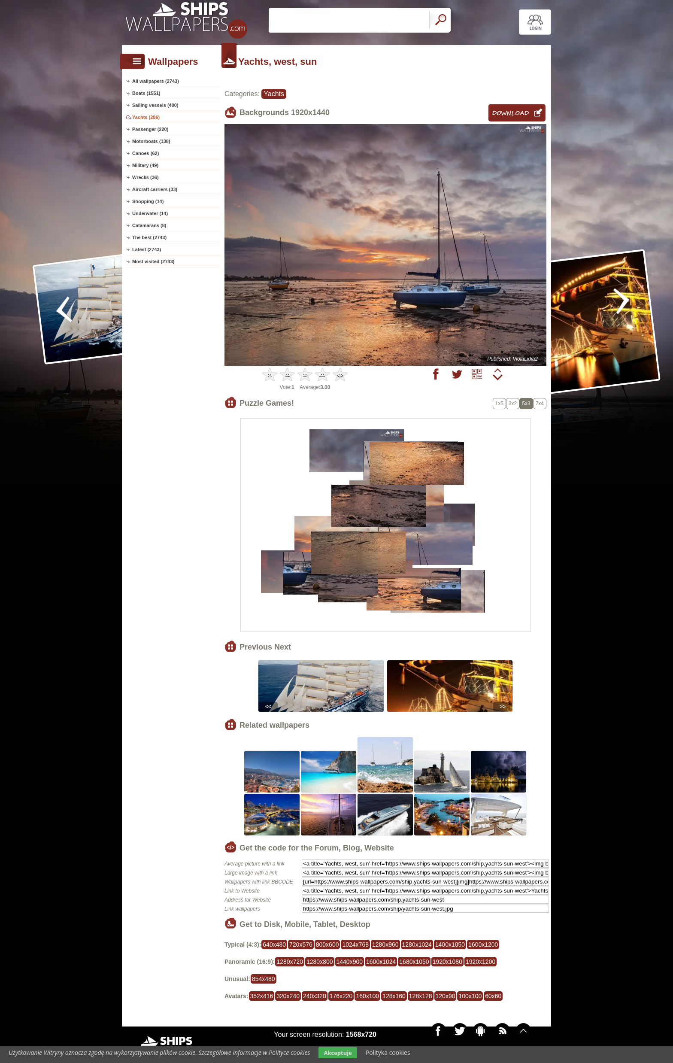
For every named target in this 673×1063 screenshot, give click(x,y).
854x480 (263, 978)
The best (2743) (149, 237)
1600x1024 (381, 961)
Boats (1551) (146, 93)
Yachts (274, 93)
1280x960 (385, 944)
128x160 (394, 996)
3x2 (513, 404)
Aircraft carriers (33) (154, 189)
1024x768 (355, 944)
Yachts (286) (146, 117)
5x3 (526, 404)
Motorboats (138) (151, 141)
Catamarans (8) (149, 225)
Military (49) (145, 165)
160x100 (367, 996)
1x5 (499, 404)
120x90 (445, 996)
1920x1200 (480, 961)
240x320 (314, 996)
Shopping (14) (148, 201)
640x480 (274, 944)
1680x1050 (414, 961)
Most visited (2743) (153, 261)
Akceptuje (338, 1053)
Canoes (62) (145, 153)
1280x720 (289, 961)
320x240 (288, 996)
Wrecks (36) (145, 177)
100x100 (470, 996)
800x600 (327, 944)
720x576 (300, 944)
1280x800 (319, 961)
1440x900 (349, 961)
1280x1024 (417, 944)
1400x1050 (450, 944)
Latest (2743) (146, 249)
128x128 (420, 996)
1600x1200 (483, 944)
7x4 (540, 404)
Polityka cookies (388, 1052)
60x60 (493, 996)
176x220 (341, 996)
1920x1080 (447, 961)
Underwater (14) (150, 213)
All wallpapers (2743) (155, 81)
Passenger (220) (150, 129)
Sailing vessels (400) (155, 105)
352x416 (261, 996)
